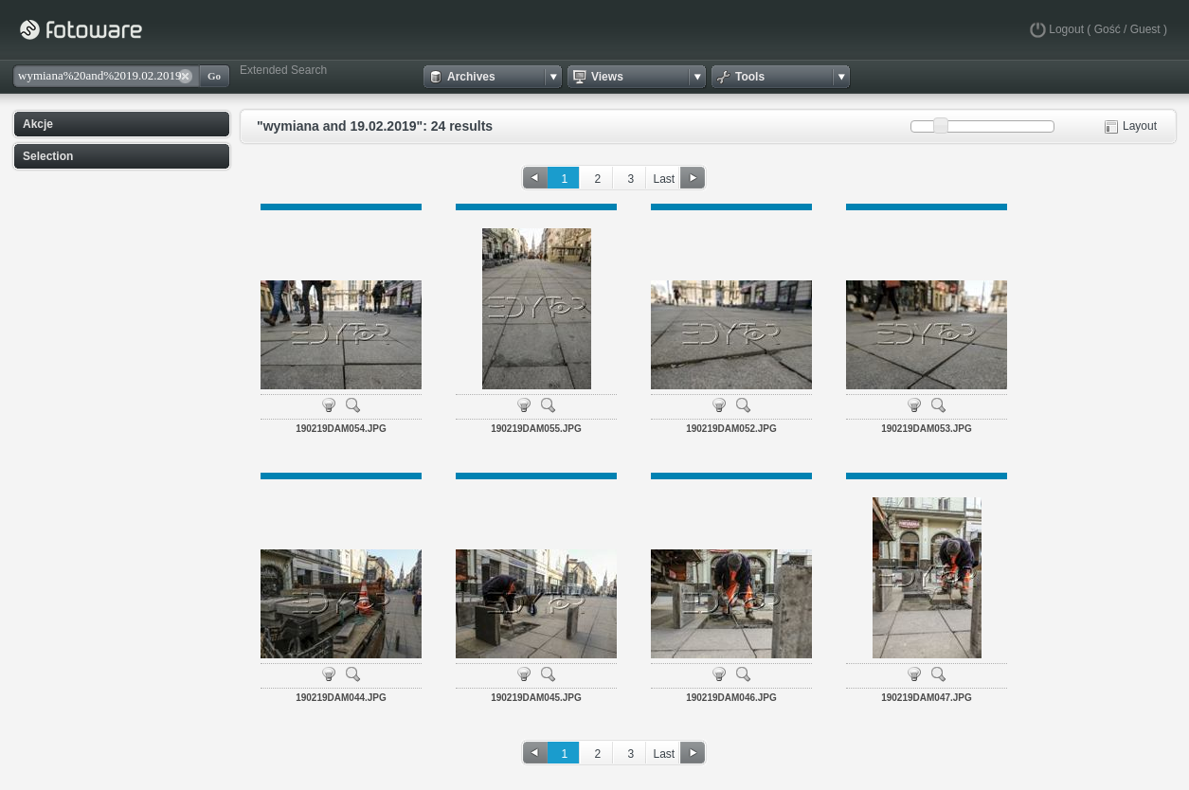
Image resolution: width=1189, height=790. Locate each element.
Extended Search (283, 70)
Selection (48, 156)
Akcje (38, 124)
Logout (1066, 29)
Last (664, 179)
